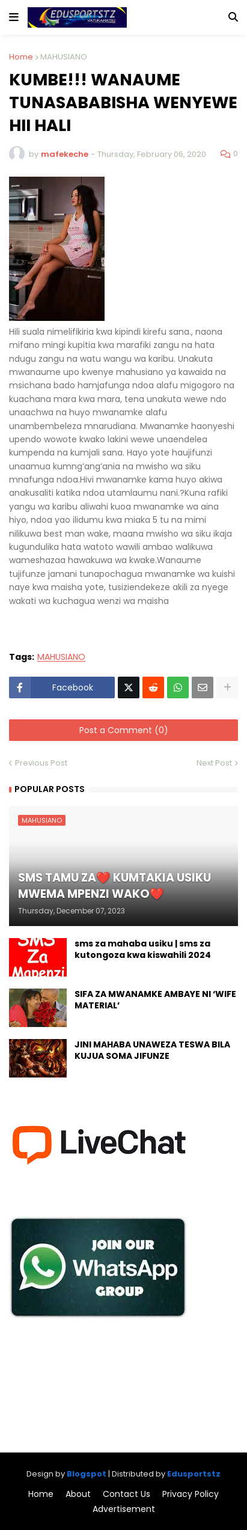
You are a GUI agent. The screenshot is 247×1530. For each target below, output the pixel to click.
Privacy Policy (190, 1494)
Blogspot (86, 1474)
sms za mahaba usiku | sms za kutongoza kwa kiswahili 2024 (143, 950)
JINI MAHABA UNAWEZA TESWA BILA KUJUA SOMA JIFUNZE (152, 1050)
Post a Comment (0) (123, 730)
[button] (14, 17)
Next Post (214, 763)
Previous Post (41, 763)
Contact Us (126, 1494)
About (78, 1494)
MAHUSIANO (63, 56)
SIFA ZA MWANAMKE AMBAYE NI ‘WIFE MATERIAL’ (155, 1000)
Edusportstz (194, 1474)
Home (21, 56)
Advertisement (124, 1509)
